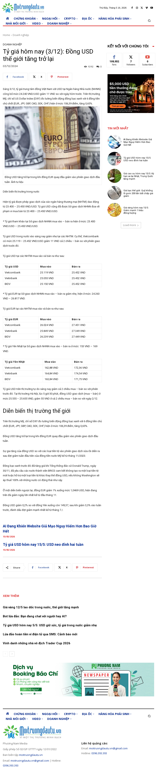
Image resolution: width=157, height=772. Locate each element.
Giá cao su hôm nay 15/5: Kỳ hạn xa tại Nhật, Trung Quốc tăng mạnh (138, 176)
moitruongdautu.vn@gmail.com (30, 760)
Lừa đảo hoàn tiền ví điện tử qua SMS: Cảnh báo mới (40, 634)
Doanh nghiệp (21, 35)
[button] (149, 21)
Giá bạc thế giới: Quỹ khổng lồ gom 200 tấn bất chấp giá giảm (138, 193)
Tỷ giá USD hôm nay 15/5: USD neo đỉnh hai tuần (43, 544)
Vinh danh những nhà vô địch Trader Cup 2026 (36, 643)
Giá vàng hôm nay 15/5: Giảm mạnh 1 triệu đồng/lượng (136, 210)
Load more (131, 225)
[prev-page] (5, 654)
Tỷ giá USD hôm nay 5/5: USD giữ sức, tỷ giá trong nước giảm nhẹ (50, 625)
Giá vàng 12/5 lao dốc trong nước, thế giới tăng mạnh (41, 607)
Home (6, 35)
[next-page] (12, 654)
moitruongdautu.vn (31, 755)
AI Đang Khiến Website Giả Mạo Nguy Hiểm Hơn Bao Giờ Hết (137, 142)
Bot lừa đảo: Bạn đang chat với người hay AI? (35, 616)
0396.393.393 (10, 765)
